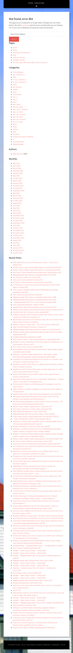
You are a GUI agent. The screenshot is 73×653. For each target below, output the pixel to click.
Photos (15, 129)
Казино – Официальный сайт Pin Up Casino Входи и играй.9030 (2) (38, 603)
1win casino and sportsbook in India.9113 (28, 280)
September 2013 (18, 238)
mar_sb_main (18, 122)
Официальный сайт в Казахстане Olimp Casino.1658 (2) (34, 414)
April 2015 (16, 211)
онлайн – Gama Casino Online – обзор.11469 (29, 551)
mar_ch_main (18, 112)
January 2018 (17, 183)
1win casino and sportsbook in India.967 (27, 295)
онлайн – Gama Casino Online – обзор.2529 (29, 575)
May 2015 (16, 208)
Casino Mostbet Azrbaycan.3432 (24, 605)
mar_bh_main (18, 107)
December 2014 (18, 215)
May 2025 (16, 176)
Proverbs (16, 134)
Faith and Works (19, 57)
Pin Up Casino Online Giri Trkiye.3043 (26, 277)
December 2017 (18, 186)
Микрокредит (18, 144)
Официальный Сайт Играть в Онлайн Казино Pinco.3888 (34, 297)
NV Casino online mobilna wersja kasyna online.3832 (32, 441)
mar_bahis (17, 104)
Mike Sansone (37, 3)
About (15, 48)
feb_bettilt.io (17, 87)
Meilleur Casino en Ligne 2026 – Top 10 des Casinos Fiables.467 (36, 324)
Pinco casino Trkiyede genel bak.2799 (26, 548)
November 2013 (18, 233)
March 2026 (17, 168)
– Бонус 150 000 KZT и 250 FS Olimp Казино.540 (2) (31, 419)
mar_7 (15, 102)
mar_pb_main (18, 117)
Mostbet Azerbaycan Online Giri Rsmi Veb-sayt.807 (31, 426)
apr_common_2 (18, 75)
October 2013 (17, 235)
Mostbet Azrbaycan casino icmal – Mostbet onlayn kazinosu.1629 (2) (38, 516)
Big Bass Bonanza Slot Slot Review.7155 (27, 583)
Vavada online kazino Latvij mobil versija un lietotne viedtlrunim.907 (38, 310)
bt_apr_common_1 (20, 80)
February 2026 (18, 171)
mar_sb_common (19, 119)
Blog (14, 55)
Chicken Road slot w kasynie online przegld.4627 (31, 312)
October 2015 (17, 201)
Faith (15, 84)
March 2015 (17, 213)
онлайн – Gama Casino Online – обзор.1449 (29, 563)
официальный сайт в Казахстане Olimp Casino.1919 (32, 580)
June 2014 (16, 225)
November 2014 (18, 218)
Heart (15, 92)
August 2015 (17, 203)
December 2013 (18, 230)
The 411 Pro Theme (27, 645)
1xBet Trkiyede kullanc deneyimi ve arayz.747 (29, 327)
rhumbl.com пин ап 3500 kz (23, 137)
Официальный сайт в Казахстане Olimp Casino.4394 (33, 560)
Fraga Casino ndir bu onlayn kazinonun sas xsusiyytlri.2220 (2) (36, 416)
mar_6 (15, 99)
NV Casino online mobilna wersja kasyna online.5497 (32, 282)
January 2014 (17, 228)
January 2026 (18, 173)
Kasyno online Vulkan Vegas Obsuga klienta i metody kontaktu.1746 (38, 439)
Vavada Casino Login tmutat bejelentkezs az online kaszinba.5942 (37, 267)
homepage (25, 25)
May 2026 (16, 163)
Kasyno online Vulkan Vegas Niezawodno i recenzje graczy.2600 (36, 270)
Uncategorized (18, 142)
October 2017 (17, 188)
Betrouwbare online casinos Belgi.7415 (27, 573)
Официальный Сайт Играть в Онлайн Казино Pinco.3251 (34, 300)
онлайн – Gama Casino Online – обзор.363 (29, 600)
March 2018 (17, 181)
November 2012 (18, 250)
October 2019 (17, 178)
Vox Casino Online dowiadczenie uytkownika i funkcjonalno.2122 (37, 272)
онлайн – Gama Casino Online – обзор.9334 (29, 578)
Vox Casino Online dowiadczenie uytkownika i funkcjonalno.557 (37, 444)
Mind (15, 124)
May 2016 (16, 193)
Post (14, 132)
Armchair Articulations (21, 52)
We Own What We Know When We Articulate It (30, 62)
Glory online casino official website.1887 (27, 347)
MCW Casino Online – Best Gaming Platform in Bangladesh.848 (36, 339)
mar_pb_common (19, 114)
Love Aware (17, 94)
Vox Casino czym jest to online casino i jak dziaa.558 (32, 409)
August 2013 (17, 240)
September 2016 (18, 191)
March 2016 (17, 196)
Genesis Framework (44, 645)
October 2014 (17, 220)
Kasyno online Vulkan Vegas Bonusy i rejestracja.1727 (32, 406)
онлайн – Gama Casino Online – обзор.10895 (29, 598)
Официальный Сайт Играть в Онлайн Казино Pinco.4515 (34, 275)
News (15, 127)
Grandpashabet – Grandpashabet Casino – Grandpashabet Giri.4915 (37, 546)
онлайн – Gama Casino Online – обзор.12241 (29, 553)
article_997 (17, 590)
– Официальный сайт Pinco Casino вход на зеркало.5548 (34, 302)
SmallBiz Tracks (19, 60)
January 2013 (17, 248)
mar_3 (15, 97)
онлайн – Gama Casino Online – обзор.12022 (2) (30, 565)
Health (15, 89)
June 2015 (16, 206)
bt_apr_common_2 (20, 82)
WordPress (56, 645)
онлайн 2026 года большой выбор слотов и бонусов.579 (34, 307)
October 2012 (17, 253)
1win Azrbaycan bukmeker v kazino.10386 (28, 305)
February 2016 (18, 198)
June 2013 (16, 245)
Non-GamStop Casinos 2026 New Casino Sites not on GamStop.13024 (38, 518)
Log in (63, 645)
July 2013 (16, 243)
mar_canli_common (20, 109)
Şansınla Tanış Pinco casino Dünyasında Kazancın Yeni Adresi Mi (37, 394)
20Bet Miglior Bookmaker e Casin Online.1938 (29, 411)
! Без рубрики (18, 72)
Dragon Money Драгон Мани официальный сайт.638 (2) (34, 628)
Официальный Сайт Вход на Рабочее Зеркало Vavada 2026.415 (36, 329)
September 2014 (18, 223)
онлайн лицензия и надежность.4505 (27, 337)
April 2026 (16, 166)
